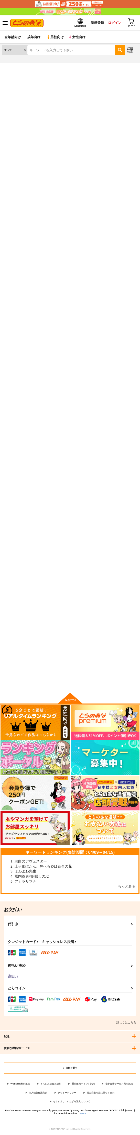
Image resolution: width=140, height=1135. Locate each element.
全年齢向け (12, 37)
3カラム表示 (116, 155)
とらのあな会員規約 (50, 1083)
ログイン (114, 23)
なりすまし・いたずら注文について (71, 1101)
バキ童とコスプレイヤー (114, 93)
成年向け (33, 37)
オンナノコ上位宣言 (17, 374)
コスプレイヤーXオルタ (113, 242)
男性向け (55, 37)
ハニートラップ (13, 505)
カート (69, 293)
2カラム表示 (125, 155)
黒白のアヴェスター (31, 861)
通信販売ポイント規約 (83, 1083)
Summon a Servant (17, 636)
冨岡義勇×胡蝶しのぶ (32, 876)
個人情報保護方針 (38, 1092)
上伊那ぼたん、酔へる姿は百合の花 (43, 866)
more (83, 1113)
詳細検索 (130, 50)
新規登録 (97, 23)
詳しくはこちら (126, 1022)
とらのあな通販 (12, 66)
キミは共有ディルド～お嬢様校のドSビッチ (69, 244)
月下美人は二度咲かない (67, 505)
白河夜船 (102, 374)
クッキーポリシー (67, 1092)
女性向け (76, 37)
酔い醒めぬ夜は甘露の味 (67, 374)
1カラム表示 (133, 155)
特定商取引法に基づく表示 (100, 1092)
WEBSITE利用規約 (20, 1083)
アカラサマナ (25, 881)
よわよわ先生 (25, 871)
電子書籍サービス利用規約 (119, 1083)
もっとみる (127, 886)
